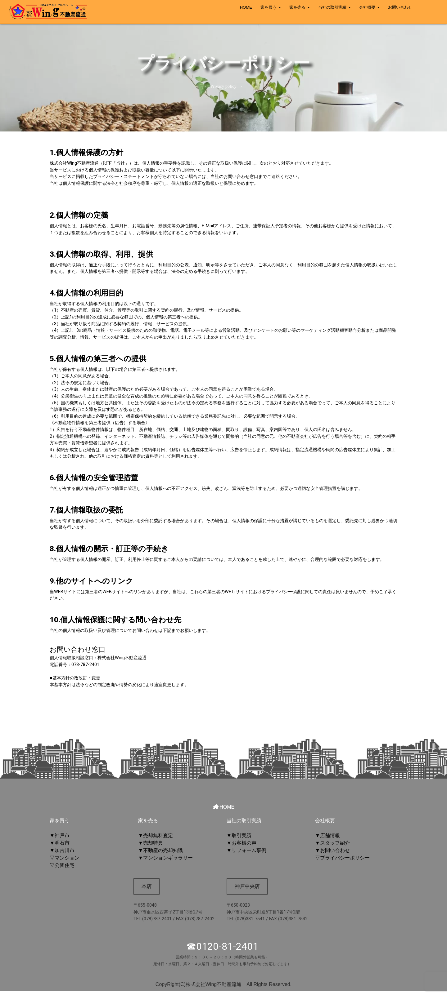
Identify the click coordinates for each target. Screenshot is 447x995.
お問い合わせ (400, 7)
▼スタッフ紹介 (332, 843)
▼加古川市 (62, 850)
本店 (146, 886)
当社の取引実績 (332, 7)
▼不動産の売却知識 (160, 850)
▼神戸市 (60, 835)
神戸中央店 (247, 886)
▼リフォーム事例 (246, 850)
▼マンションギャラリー (165, 857)
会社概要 (367, 7)
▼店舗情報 (327, 835)
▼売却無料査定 (155, 835)
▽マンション (64, 857)
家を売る (297, 7)
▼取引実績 (239, 835)
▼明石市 (60, 843)
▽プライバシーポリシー (342, 857)
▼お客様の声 (241, 843)
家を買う (268, 7)
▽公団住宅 (62, 865)
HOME (246, 7)
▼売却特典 (150, 843)
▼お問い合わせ (332, 850)
